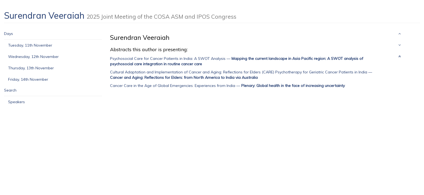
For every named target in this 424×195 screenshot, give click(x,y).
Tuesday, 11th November (30, 45)
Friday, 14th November (28, 79)
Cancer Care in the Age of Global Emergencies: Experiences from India (172, 85)
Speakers (16, 101)
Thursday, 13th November (31, 68)
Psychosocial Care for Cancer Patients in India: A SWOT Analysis (168, 58)
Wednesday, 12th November (33, 56)
